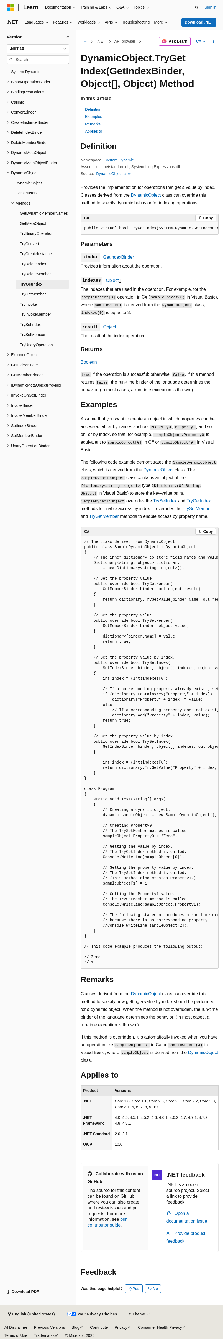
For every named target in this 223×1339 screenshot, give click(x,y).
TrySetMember (197, 508)
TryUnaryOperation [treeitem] (36, 345)
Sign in (210, 7)
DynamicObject (146, 195)
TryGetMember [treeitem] (33, 294)
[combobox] (38, 48)
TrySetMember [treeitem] (32, 334)
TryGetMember (104, 516)
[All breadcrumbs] (85, 41)
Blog (76, 1327)
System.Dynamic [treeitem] (25, 72)
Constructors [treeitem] (26, 193)
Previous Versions (49, 1327)
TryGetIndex (199, 500)
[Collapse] (68, 37)
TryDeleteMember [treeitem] (35, 274)
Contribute (99, 1327)
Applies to (93, 131)
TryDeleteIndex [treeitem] (33, 264)
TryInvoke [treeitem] (28, 304)
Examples (93, 116)
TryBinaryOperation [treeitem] (36, 233)
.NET (101, 41)
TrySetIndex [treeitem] (30, 324)
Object (112, 280)
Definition (93, 109)
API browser (124, 41)
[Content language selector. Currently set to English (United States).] (31, 1314)
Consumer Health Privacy (160, 1327)
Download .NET (199, 22)
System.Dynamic (119, 160)
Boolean (89, 362)
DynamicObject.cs (111, 173)
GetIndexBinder (118, 257)
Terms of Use (15, 1335)
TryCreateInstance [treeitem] (36, 253)
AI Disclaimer (15, 1327)
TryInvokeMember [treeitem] (35, 314)
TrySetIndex (165, 500)
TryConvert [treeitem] (29, 243)
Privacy (121, 1327)
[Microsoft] (10, 7)
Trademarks (44, 1335)
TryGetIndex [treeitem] (31, 284)
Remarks (93, 124)
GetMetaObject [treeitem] (33, 223)
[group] (150, 228)
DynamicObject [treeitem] (29, 183)
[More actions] (214, 41)
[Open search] (196, 7)
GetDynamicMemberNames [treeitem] (44, 213)
